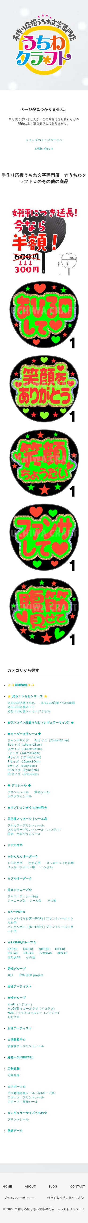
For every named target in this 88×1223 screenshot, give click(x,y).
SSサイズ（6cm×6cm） (24, 770)
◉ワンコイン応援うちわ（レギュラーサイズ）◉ (41, 722)
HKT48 (60, 949)
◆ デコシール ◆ (19, 785)
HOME (7, 1186)
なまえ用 (34, 863)
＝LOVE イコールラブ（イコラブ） (32, 1008)
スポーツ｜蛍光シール (23, 1101)
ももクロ (14, 1017)
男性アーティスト (20, 986)
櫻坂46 (62, 953)
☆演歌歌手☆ (17, 1039)
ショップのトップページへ (44, 140)
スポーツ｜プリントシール (26, 1097)
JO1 (10, 975)
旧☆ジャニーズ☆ (20, 889)
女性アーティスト (20, 1028)
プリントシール (18, 792)
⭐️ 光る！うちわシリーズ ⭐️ (28, 696)
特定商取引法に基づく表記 (65, 1198)
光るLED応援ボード (21, 707)
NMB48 (44, 949)
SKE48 (28, 949)
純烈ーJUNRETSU (21, 1057)
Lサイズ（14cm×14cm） (25, 753)
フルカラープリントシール (26, 825)
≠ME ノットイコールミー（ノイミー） (34, 1012)
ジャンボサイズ (18, 740)
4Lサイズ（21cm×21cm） (52, 740)
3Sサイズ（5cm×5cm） (24, 774)
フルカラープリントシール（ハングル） (35, 829)
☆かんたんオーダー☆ (23, 856)
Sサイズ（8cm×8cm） (23, 765)
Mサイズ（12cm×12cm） (25, 757)
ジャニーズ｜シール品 (23, 896)
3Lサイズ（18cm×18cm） (26, 744)
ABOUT (30, 1186)
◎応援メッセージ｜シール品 (27, 818)
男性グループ (17, 968)
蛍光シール (42, 792)
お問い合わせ (44, 149)
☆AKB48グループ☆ (22, 942)
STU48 (28, 953)
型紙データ (15, 1130)
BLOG (53, 1186)
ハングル (47, 867)
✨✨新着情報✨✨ (21, 685)
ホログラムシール (20, 796)
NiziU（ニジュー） (21, 1004)
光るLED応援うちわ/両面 (58, 702)
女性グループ (17, 997)
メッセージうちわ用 (60, 863)
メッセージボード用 (21, 867)
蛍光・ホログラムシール (24, 834)
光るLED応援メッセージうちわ (29, 711)
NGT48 (13, 953)
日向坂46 (14, 957)
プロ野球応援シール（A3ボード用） (32, 1093)
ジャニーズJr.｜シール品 (25, 900)
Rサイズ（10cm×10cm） (25, 761)
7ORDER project (31, 975)
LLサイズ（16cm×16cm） (26, 749)
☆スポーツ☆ (17, 1086)
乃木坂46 (45, 953)
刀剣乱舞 (14, 1068)
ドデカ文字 (15, 845)
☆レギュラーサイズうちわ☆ (27, 1113)
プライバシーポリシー (19, 1198)
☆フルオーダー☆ (20, 878)
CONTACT (77, 1186)
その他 (52, 900)
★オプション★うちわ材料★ (27, 807)
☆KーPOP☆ (17, 911)
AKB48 (12, 949)
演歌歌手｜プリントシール (26, 1046)
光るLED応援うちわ (21, 702)
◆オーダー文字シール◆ (24, 733)
